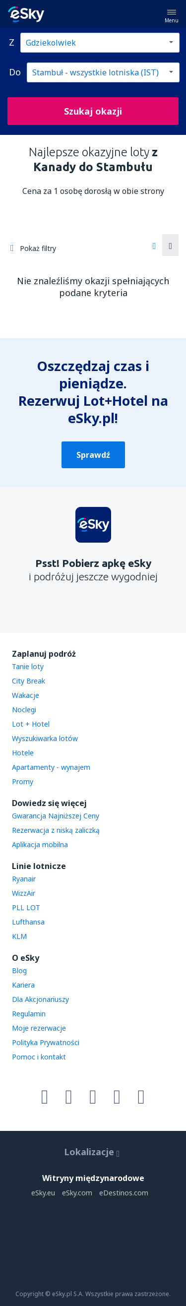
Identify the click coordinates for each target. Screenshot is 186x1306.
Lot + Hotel (31, 724)
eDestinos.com (123, 1192)
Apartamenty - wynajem (51, 767)
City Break (28, 680)
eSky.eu (43, 1192)
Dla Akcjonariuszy (40, 999)
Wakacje (25, 695)
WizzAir (23, 893)
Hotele (23, 752)
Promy (22, 781)
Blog (19, 970)
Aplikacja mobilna (40, 844)
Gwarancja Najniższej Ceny (55, 815)
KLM (19, 936)
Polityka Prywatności (45, 1042)
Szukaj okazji (93, 111)
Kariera (23, 985)
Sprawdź (93, 454)
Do (15, 72)
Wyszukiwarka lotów (45, 738)
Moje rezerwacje (39, 1028)
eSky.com (77, 1192)
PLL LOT (26, 907)
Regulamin (29, 1013)
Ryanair (24, 878)
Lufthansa (28, 922)
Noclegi (24, 709)
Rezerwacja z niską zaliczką (56, 830)
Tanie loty (28, 666)
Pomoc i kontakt (39, 1056)
